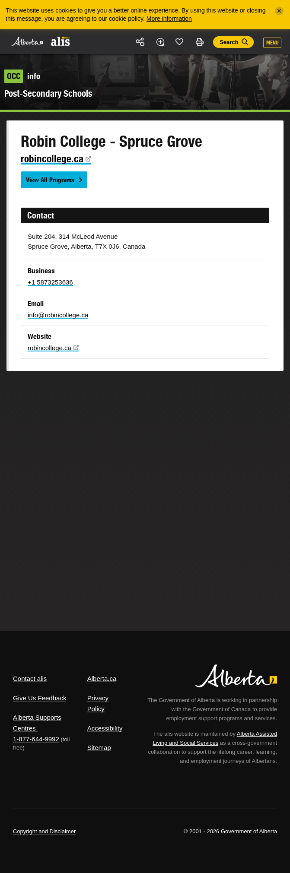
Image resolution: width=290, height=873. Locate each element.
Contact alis (30, 678)
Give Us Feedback (39, 698)
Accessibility (105, 728)
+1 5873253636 (50, 282)
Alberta (27, 41)
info (22, 76)
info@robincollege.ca (58, 315)
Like (180, 41)
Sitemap (99, 747)
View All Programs (50, 179)
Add (160, 42)
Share (140, 42)
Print (199, 42)
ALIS (60, 41)
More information (169, 18)
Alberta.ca (102, 678)
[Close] (279, 10)
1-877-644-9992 (36, 739)
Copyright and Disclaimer (44, 831)
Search (229, 42)
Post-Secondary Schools (48, 93)
